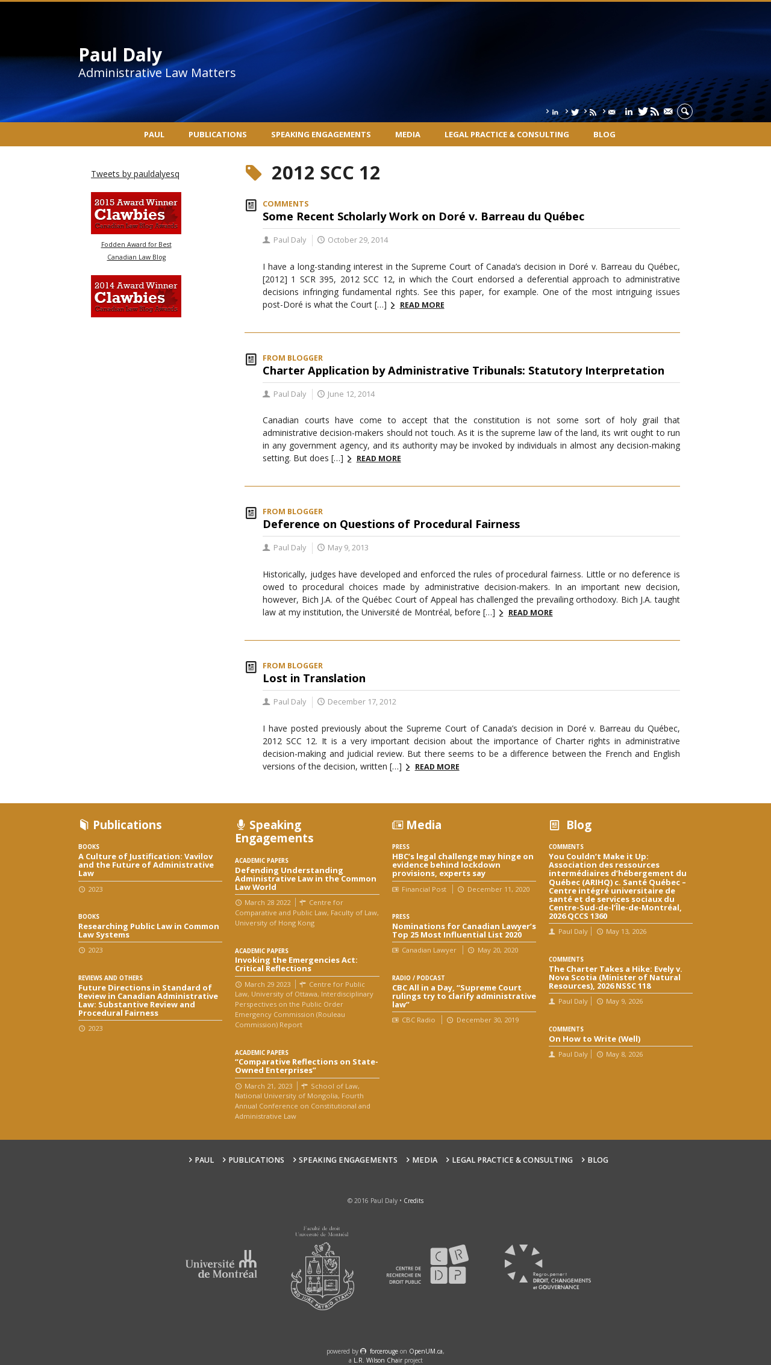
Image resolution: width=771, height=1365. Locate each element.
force (384, 1351)
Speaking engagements (321, 134)
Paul (154, 134)
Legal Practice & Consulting (507, 134)
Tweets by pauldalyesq (135, 173)
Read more (422, 305)
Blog (604, 134)
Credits (413, 1200)
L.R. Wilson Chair (378, 1360)
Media (407, 134)
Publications (218, 134)
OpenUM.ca (426, 1351)
